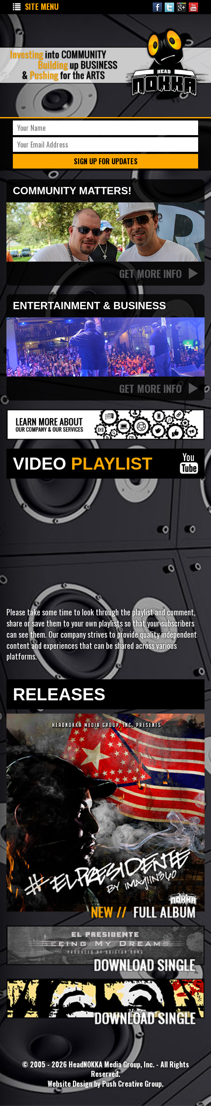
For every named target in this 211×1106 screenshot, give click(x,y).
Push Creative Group (132, 1084)
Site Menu (36, 6)
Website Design (71, 1084)
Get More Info (158, 273)
